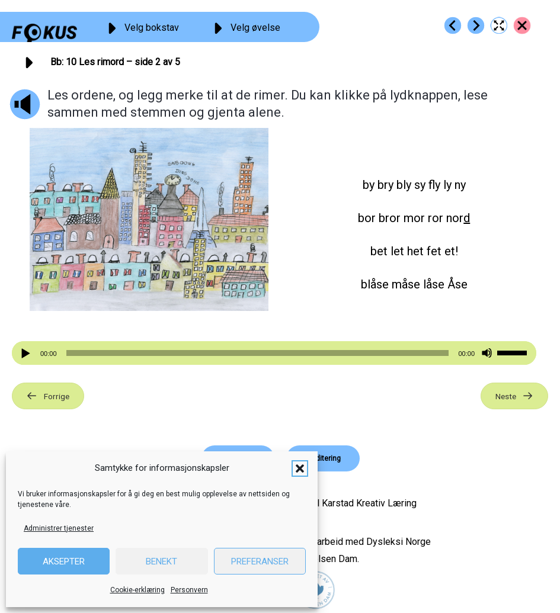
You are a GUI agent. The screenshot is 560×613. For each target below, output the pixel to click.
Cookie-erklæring (137, 590)
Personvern (189, 590)
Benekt (161, 561)
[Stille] (487, 353)
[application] (274, 353)
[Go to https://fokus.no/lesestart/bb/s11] (476, 25)
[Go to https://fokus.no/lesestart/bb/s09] (453, 25)
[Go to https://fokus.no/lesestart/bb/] (522, 25)
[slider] (257, 353)
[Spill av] (27, 353)
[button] (300, 468)
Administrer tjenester (59, 528)
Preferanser (260, 561)
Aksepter (64, 561)
